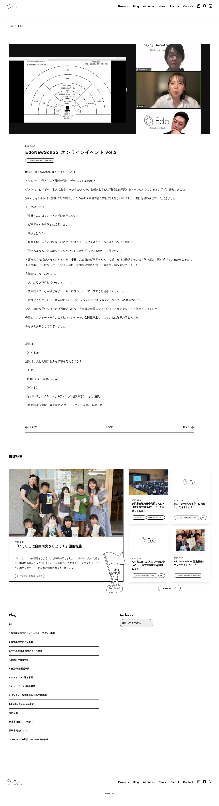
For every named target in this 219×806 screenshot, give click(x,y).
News (162, 6)
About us (148, 6)
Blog (136, 6)
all (10, 622)
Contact (188, 6)
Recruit (174, 6)
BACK (109, 426)
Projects (123, 6)
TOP (11, 26)
